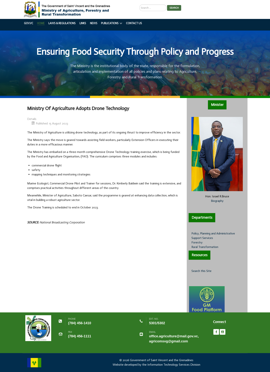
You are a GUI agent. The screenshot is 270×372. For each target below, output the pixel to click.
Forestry (196, 242)
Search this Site (201, 271)
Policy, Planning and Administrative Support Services (213, 236)
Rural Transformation (204, 247)
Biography (217, 201)
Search (174, 7)
